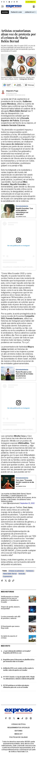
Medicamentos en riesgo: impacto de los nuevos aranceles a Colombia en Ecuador (10, 599)
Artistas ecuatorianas (16, 571)
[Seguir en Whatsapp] (29, 85)
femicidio (22, 574)
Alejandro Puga (12, 91)
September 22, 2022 (27, 503)
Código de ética (18, 724)
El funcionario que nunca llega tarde (10, 627)
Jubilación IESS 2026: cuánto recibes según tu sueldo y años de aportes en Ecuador (18, 669)
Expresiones (7, 576)
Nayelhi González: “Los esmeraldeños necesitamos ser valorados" (24, 211)
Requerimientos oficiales (18, 727)
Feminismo (30, 571)
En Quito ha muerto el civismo (9, 637)
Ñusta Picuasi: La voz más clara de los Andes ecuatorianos (24, 374)
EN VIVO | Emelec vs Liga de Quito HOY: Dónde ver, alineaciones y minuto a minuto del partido (19, 678)
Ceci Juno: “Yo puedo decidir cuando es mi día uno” (25, 482)
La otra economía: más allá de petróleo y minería (10, 617)
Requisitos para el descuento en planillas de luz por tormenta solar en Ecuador (18, 660)
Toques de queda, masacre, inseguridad (10, 607)
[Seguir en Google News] (7, 85)
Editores (18, 731)
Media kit (18, 734)
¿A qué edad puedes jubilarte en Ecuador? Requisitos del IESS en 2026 (17, 652)
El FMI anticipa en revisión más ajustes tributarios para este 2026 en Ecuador (16, 686)
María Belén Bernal (9, 574)
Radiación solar (16, 12)
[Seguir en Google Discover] (17, 85)
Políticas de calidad (18, 737)
